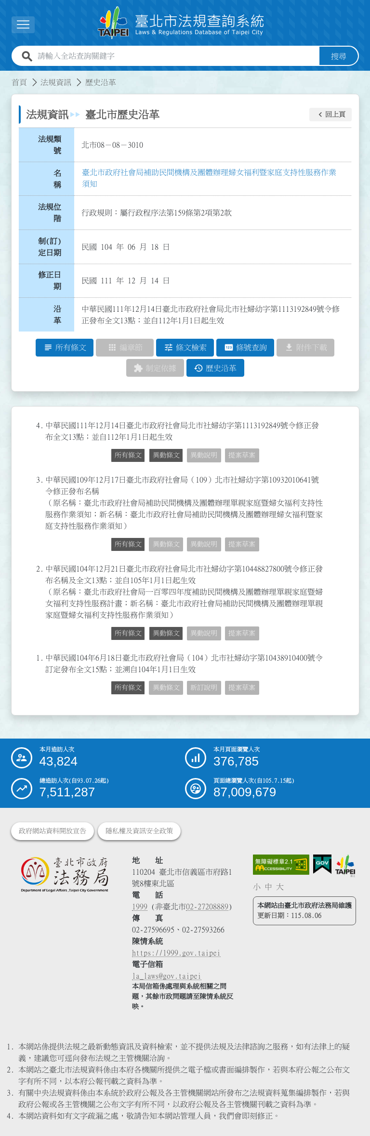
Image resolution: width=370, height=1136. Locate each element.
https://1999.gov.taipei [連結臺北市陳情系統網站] (176, 953)
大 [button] (280, 887)
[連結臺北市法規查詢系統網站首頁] (181, 22)
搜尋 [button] (338, 56)
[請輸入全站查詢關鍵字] (176, 56)
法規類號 (49, 144)
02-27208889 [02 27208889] (207, 906)
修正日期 (49, 281)
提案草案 (241, 455)
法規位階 (49, 212)
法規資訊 (55, 82)
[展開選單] (23, 24)
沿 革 (60, 314)
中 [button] (268, 887)
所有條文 (128, 455)
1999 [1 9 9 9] (139, 906)
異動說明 (203, 455)
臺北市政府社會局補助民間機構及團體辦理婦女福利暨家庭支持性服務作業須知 (209, 178)
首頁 (19, 82)
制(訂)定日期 (49, 246)
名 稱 (60, 179)
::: (6, 76)
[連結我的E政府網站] (322, 864)
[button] (330, 114)
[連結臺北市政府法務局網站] (64, 874)
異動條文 (166, 455)
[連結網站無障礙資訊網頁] (281, 865)
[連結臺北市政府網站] (345, 866)
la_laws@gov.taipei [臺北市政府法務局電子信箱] (166, 976)
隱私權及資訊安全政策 (139, 831)
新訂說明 (203, 688)
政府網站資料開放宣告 (52, 831)
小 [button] (257, 887)
